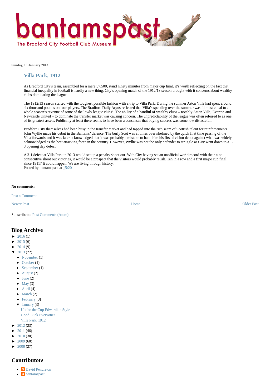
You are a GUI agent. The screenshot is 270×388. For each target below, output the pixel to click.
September (30, 268)
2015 (21, 242)
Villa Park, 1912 (42, 75)
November (30, 257)
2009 (21, 341)
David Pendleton (38, 369)
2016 (21, 236)
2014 (21, 247)
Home (135, 204)
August (28, 273)
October (28, 262)
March (27, 294)
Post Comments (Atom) (50, 215)
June (26, 278)
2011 (21, 331)
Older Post (250, 204)
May (26, 283)
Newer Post (20, 204)
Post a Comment (24, 196)
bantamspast (35, 374)
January (28, 304)
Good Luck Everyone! (38, 315)
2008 (21, 346)
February (29, 299)
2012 (21, 325)
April (26, 289)
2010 (21, 336)
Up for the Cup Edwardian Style (45, 310)
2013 (21, 252)
